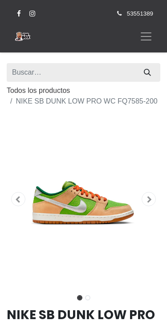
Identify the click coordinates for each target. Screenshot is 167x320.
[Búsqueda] (147, 72)
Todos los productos (38, 90)
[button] (18, 199)
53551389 (140, 13)
